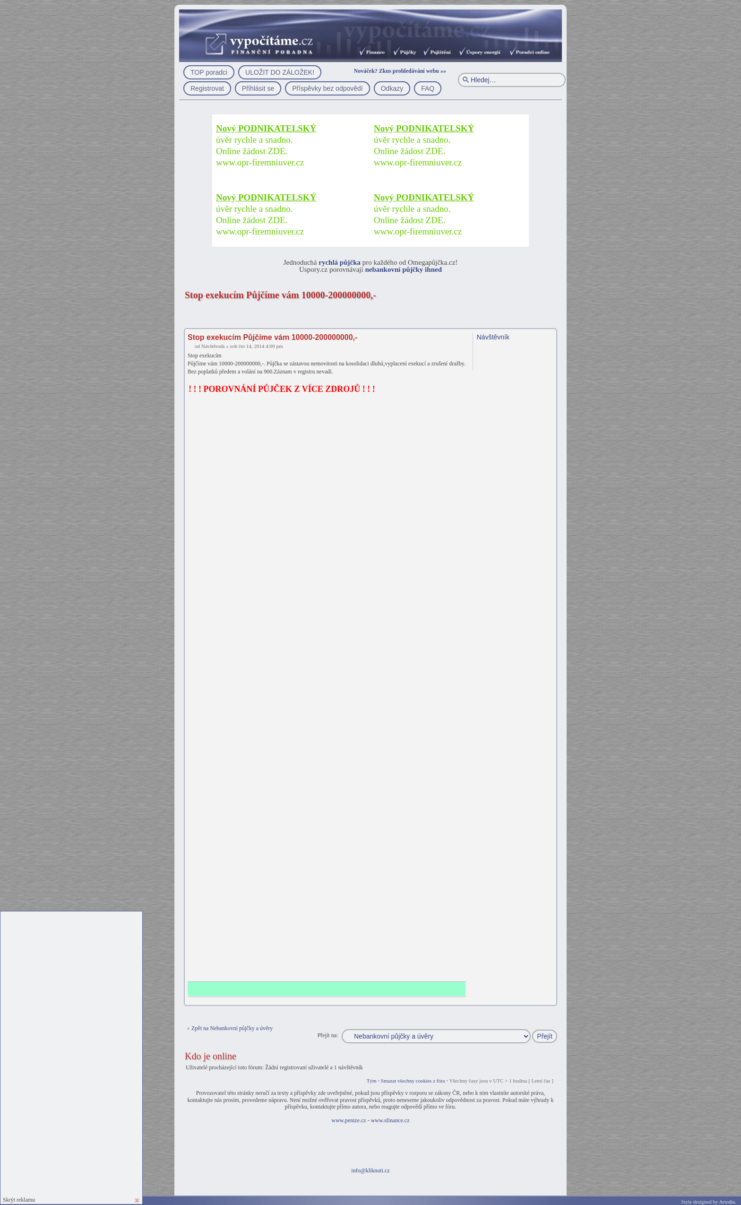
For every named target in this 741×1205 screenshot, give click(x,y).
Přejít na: (328, 1035)
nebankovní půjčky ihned (403, 269)
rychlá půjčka (340, 262)
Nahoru (550, 999)
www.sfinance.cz (390, 1120)
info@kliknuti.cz (370, 1170)
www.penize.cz (348, 1120)
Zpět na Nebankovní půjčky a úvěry (232, 1028)
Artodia (727, 1202)
